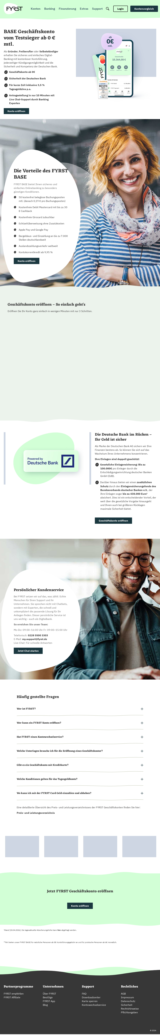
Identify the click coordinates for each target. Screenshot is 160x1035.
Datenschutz (128, 1001)
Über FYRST (49, 994)
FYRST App (49, 1001)
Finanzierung (67, 8)
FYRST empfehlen (14, 994)
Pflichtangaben (129, 1013)
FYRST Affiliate (12, 998)
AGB (123, 994)
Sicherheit (126, 1005)
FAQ (84, 994)
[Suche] (108, 9)
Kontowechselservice (94, 1005)
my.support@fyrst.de (34, 639)
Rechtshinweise (130, 1009)
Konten (35, 8)
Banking (49, 8)
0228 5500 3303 (38, 635)
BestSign (48, 998)
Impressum (127, 998)
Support (97, 8)
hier (59, 931)
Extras (84, 8)
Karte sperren (90, 1001)
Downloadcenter (91, 998)
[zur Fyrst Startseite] (15, 9)
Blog (45, 1005)
